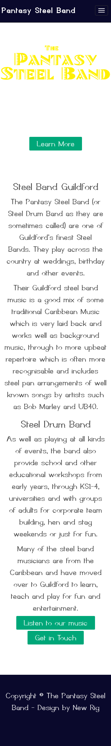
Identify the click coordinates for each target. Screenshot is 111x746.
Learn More (56, 143)
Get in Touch (55, 637)
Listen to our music (56, 623)
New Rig (86, 707)
